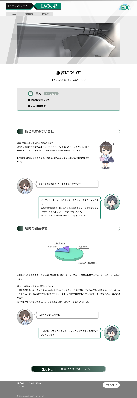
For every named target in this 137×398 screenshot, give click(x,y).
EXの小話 (22, 386)
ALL (14, 13)
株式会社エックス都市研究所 (29, 383)
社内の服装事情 (38, 106)
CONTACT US (111, 385)
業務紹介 (46, 13)
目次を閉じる (51, 93)
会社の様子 (30, 13)
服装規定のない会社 (40, 99)
